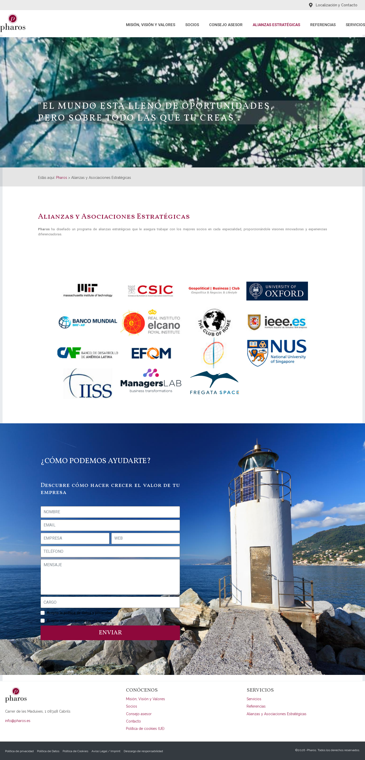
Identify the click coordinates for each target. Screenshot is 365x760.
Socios (192, 25)
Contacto (133, 721)
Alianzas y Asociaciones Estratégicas (276, 714)
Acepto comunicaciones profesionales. (79, 620)
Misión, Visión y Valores (150, 25)
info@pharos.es (17, 721)
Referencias (323, 25)
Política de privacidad (19, 751)
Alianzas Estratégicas (276, 25)
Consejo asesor (226, 25)
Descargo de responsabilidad (143, 751)
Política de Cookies (75, 751)
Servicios (355, 25)
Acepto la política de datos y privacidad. (80, 613)
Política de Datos (48, 751)
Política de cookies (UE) (145, 729)
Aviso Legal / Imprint (106, 751)
